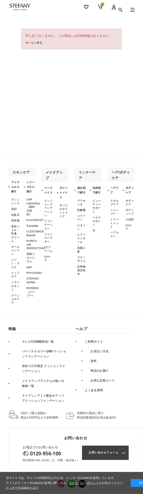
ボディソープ (129, 210)
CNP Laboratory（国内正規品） (32, 205)
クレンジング (15, 201)
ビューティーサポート (96, 205)
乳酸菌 (81, 208)
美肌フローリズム (30, 249)
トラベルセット (15, 273)
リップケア (15, 264)
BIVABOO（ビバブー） (32, 278)
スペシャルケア (15, 284)
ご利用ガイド (90, 324)
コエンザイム (81, 251)
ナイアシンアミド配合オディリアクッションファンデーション (39, 370)
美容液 (15, 217)
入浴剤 (129, 216)
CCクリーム (48, 241)
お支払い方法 (96, 331)
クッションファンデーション (48, 206)
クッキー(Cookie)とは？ (22, 487)
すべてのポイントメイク (63, 210)
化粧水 (15, 212)
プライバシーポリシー (38, 470)
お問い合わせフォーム (100, 424)
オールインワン (15, 243)
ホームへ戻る (35, 43)
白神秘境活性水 (81, 260)
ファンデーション (48, 220)
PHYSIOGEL (34, 262)
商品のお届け (96, 344)
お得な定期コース (99, 351)
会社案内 (13, 470)
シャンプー (114, 210)
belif (29, 257)
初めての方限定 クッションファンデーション (40, 346)
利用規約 (120, 470)
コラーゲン (81, 215)
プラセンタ (81, 202)
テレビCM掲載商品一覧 (31, 324)
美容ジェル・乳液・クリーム (15, 228)
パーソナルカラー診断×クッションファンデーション (39, 334)
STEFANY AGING (32, 269)
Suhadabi (32, 221)
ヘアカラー (114, 229)
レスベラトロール (81, 232)
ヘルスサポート (96, 217)
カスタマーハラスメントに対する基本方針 (84, 470)
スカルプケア (114, 202)
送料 (90, 338)
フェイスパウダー (48, 231)
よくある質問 (90, 358)
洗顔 (13, 207)
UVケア (48, 248)
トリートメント (114, 219)
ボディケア (129, 202)
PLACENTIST (34, 216)
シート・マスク (15, 254)
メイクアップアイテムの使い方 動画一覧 (40, 358)
